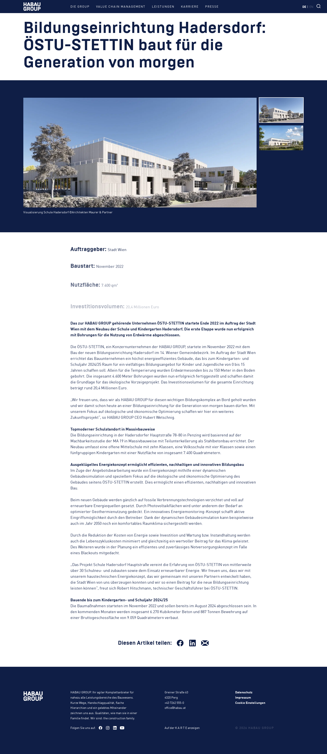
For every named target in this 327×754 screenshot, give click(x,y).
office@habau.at (175, 707)
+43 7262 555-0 (174, 702)
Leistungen (163, 6)
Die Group (80, 6)
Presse (212, 6)
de (304, 6)
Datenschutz (243, 692)
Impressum (243, 697)
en (311, 6)
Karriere (190, 6)
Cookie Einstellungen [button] (250, 702)
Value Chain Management (120, 6)
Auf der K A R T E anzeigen (182, 727)
